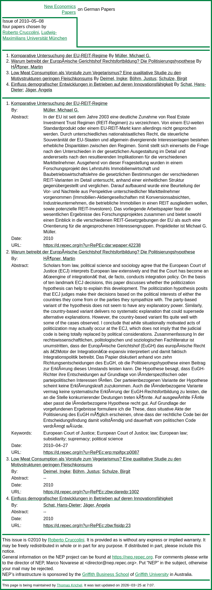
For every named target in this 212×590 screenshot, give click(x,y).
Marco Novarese (62, 562)
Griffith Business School (105, 574)
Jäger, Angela (38, 90)
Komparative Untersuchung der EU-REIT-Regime (59, 55)
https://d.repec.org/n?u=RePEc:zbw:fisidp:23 (87, 525)
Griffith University (152, 574)
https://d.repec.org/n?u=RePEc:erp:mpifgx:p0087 (91, 452)
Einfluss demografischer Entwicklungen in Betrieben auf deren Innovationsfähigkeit (92, 84)
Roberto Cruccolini (20, 32)
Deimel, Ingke (113, 78)
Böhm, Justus (143, 78)
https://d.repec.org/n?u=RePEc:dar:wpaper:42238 (92, 245)
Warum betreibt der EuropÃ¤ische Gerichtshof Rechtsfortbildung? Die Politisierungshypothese (103, 61)
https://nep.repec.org (132, 557)
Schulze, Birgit (173, 78)
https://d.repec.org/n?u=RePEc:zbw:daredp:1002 (91, 492)
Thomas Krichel (69, 585)
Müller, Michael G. (132, 55)
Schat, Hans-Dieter (62, 505)
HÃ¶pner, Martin (27, 67)
